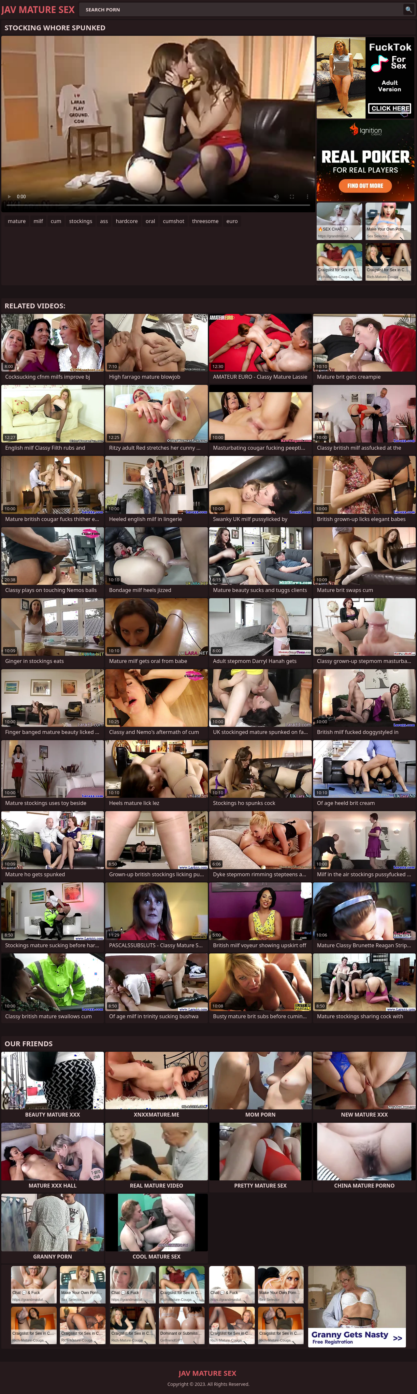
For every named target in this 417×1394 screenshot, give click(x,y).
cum (56, 221)
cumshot (173, 221)
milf (38, 221)
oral (150, 221)
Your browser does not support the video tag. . (158, 124)
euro (232, 221)
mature (17, 221)
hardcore (127, 221)
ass (104, 221)
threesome (205, 221)
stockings (80, 221)
